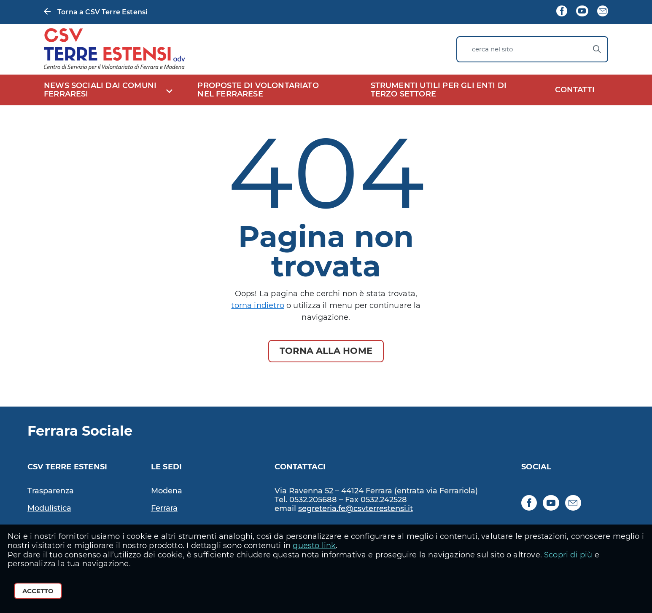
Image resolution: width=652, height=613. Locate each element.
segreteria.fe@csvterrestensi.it (355, 508)
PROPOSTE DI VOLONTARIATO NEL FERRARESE (257, 90)
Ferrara (164, 508)
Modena (166, 490)
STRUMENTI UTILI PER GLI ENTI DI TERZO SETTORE (439, 90)
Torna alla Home (326, 350)
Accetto (38, 591)
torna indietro (257, 305)
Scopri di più (568, 554)
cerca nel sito (492, 49)
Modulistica (49, 508)
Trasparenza (50, 490)
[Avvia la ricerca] (596, 49)
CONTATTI (575, 89)
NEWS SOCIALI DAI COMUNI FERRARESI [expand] (100, 90)
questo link (314, 545)
